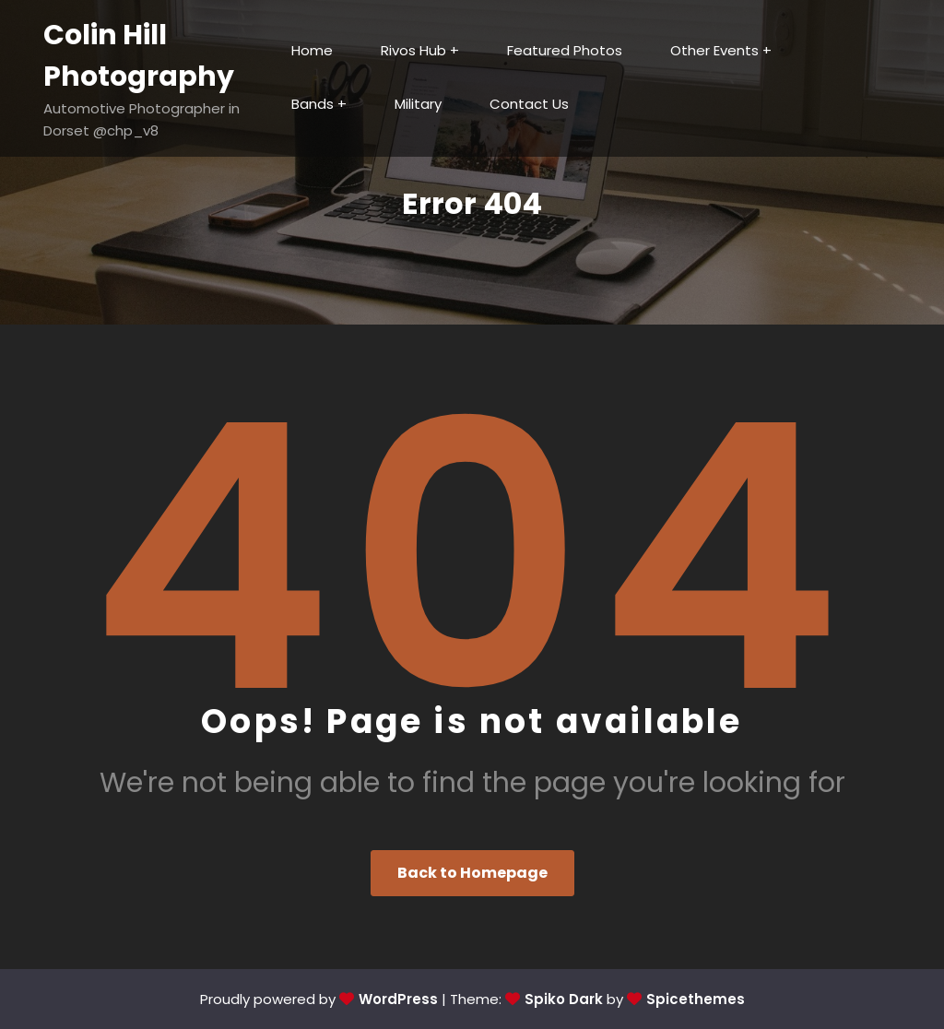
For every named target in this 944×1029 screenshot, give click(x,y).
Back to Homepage (472, 872)
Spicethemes (695, 999)
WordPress (398, 999)
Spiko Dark (564, 999)
